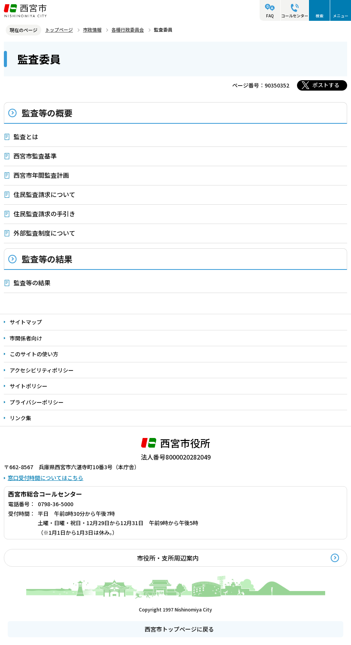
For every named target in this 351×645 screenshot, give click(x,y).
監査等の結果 (47, 259)
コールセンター (294, 16)
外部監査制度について (44, 232)
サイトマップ (26, 322)
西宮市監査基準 (35, 155)
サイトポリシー (28, 386)
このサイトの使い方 (34, 354)
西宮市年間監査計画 (41, 175)
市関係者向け (26, 338)
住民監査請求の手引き (44, 213)
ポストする (325, 85)
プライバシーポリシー (37, 402)
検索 (319, 16)
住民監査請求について (44, 194)
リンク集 (20, 418)
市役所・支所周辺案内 (168, 557)
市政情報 (92, 29)
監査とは (26, 136)
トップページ (59, 29)
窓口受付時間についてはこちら (45, 478)
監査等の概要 (47, 112)
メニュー (340, 16)
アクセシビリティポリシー (42, 370)
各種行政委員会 (127, 29)
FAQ (270, 16)
